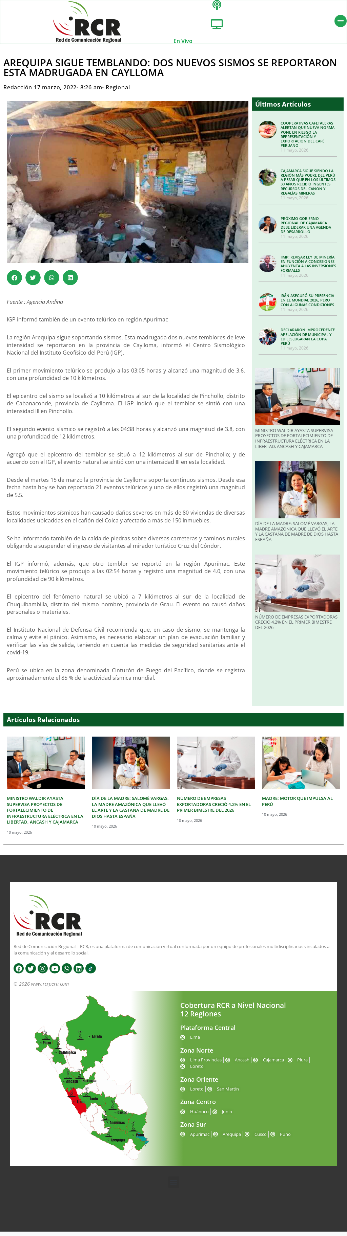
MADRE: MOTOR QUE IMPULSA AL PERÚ (297, 806)
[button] (14, 282)
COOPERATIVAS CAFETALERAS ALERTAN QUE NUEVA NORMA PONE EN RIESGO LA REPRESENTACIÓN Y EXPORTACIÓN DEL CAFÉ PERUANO (307, 138)
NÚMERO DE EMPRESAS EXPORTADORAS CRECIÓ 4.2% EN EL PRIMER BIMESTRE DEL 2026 (296, 626)
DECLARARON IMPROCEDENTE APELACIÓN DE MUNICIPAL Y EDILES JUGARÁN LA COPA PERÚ (308, 341)
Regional (118, 91)
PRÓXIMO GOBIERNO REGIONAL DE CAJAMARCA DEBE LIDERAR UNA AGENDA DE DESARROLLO (306, 229)
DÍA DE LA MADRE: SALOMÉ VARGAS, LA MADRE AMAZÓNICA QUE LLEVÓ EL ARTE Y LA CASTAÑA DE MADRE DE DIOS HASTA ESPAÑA (296, 536)
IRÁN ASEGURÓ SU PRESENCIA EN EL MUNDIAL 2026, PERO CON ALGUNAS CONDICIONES (307, 304)
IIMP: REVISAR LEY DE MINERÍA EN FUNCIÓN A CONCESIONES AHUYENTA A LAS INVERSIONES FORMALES (308, 268)
